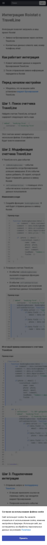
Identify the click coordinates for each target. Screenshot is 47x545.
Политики (26, 530)
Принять (23, 538)
